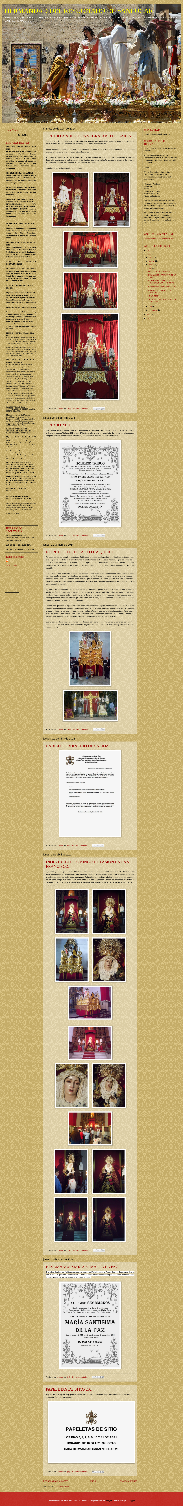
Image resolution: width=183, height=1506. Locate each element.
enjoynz (109, 1501)
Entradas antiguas (127, 1481)
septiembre (153, 310)
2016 (149, 318)
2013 (149, 250)
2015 (149, 315)
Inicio (93, 1481)
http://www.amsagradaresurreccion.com (159, 239)
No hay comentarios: (81, 409)
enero (151, 257)
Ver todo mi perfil (12, 565)
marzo (151, 265)
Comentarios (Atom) (61, 1486)
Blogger (132, 1501)
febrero (151, 261)
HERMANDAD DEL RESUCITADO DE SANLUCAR (79, 10)
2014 (149, 254)
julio (150, 306)
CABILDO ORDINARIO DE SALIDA (77, 746)
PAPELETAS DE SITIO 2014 (70, 1389)
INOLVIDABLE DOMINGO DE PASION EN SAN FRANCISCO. (161, 282)
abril (150, 268)
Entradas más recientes (55, 1481)
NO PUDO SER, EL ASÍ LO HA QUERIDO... (83, 552)
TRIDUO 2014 (58, 425)
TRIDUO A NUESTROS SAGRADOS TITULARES (88, 136)
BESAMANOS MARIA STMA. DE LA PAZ (82, 1266)
